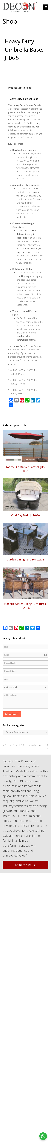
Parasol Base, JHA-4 (13, 769)
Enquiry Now (25, 889)
